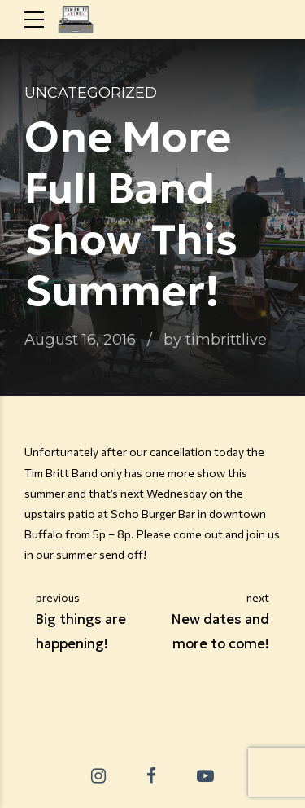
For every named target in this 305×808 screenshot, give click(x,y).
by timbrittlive (215, 339)
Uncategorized (90, 93)
